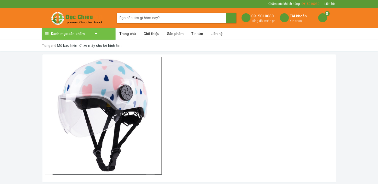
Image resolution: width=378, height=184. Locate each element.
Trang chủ (127, 34)
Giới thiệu (151, 34)
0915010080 (262, 16)
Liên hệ (329, 4)
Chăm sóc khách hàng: (293, 4)
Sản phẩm (175, 34)
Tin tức (197, 34)
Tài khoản (298, 16)
